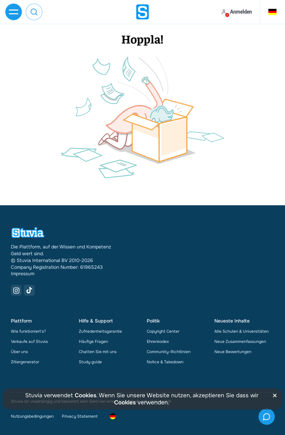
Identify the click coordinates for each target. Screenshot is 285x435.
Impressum (22, 274)
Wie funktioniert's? (28, 331)
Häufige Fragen (93, 341)
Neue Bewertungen (232, 351)
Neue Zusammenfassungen (240, 341)
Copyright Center (163, 331)
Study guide (90, 362)
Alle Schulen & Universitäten (241, 331)
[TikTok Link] (29, 290)
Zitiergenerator (25, 362)
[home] (142, 12)
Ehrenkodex (158, 341)
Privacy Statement (79, 416)
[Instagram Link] (16, 290)
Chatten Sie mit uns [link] (98, 351)
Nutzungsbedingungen (32, 416)
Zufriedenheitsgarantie (100, 331)
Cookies (85, 395)
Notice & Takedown (165, 362)
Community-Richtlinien (169, 351)
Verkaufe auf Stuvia (29, 341)
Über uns (19, 351)
